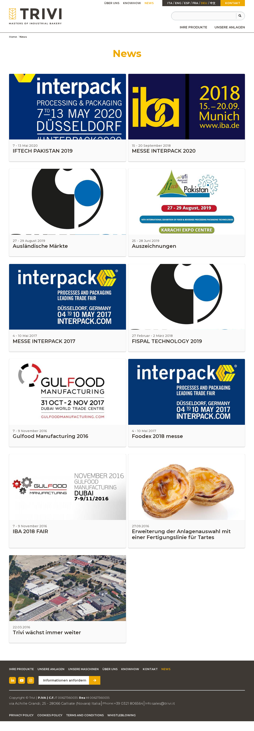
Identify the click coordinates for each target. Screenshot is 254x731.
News (149, 3)
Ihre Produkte (193, 27)
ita (169, 3)
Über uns (111, 3)
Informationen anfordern (62, 691)
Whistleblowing (121, 725)
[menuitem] (193, 27)
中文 (212, 3)
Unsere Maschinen (83, 679)
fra (195, 3)
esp (187, 3)
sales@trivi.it (145, 713)
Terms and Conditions (85, 725)
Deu (204, 3)
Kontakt (232, 3)
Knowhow (132, 3)
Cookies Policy (49, 725)
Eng (178, 3)
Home (13, 36)
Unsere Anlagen (230, 27)
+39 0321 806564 (114, 713)
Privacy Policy (21, 725)
